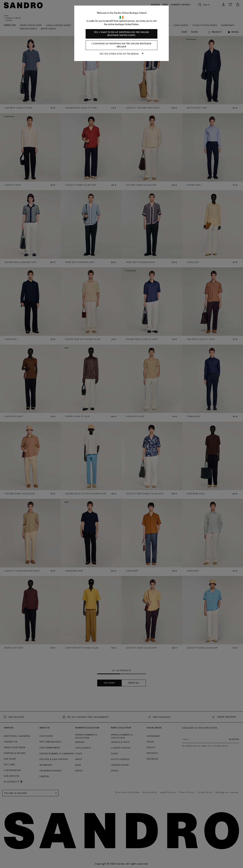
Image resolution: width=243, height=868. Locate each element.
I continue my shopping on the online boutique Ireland (121, 45)
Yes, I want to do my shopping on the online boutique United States (121, 34)
